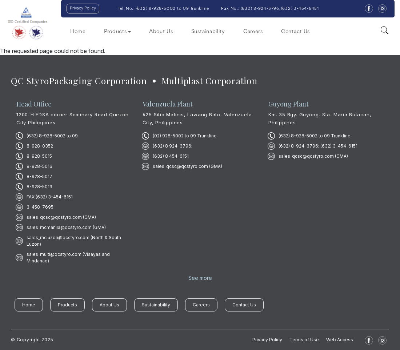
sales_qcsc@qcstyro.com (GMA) (61, 217)
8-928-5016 (39, 166)
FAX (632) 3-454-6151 (50, 197)
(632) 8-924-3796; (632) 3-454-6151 (318, 146)
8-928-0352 (40, 146)
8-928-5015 (39, 156)
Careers (253, 32)
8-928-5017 (39, 176)
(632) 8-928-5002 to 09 (52, 135)
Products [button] (115, 32)
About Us (161, 32)
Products (67, 304)
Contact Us (295, 32)
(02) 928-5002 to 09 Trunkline (185, 135)
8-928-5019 (39, 186)
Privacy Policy (83, 8)
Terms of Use (304, 339)
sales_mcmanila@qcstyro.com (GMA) (66, 227)
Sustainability (208, 32)
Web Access (339, 339)
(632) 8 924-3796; (172, 146)
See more (200, 278)
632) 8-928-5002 (156, 9)
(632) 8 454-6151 (171, 156)
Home (78, 32)
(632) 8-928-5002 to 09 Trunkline (315, 135)
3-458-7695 (40, 207)
